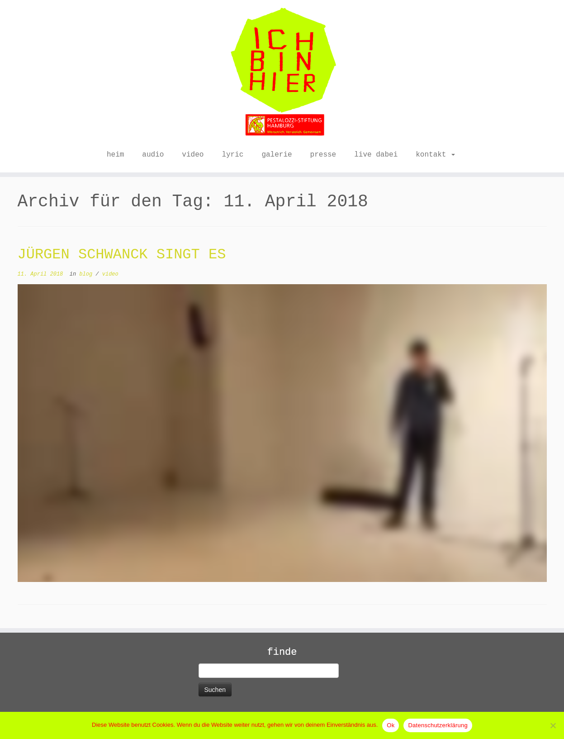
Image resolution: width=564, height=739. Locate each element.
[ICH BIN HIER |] (282, 72)
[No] (552, 725)
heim (115, 155)
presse (323, 155)
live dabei (376, 155)
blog (87, 274)
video (193, 155)
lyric (232, 155)
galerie (276, 155)
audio (153, 155)
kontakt (435, 155)
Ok (390, 725)
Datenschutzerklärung (437, 725)
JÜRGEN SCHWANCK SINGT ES (122, 254)
